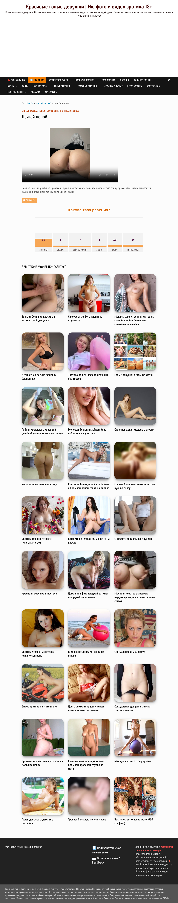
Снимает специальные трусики (133, 539)
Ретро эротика (134, 86)
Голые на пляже (15, 92)
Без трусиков (153, 86)
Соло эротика (108, 80)
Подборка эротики (84, 80)
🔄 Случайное (37, 80)
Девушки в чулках (113, 86)
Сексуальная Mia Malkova (129, 652)
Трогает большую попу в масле (87, 819)
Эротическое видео (58, 80)
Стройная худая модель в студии (134, 429)
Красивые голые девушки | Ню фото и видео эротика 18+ (89, 7)
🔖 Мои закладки (16, 80)
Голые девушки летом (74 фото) (133, 375)
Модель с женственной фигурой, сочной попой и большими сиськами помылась (134, 320)
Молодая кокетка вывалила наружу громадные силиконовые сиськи (134, 597)
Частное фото (40, 86)
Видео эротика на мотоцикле (39, 706)
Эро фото (35, 92)
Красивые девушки (87, 86)
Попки (25, 86)
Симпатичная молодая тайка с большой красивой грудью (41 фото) (86, 764)
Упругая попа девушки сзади (39, 484)
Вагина (11, 86)
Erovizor (29, 103)
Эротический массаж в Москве (23, 846)
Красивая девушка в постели (39, 593)
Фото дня (124, 80)
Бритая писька (43, 103)
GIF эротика (51, 92)
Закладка (29, 200)
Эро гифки (52, 111)
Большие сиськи (142, 80)
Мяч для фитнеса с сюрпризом (133, 761)
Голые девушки (62, 86)
